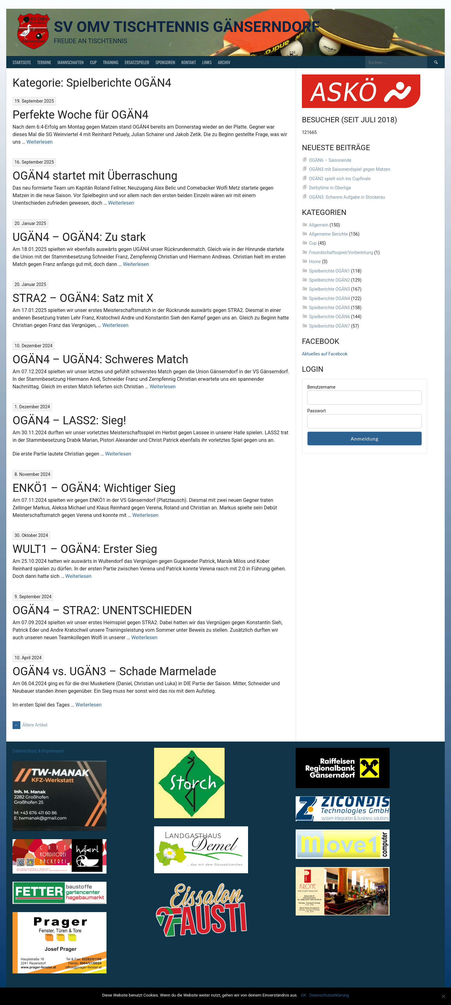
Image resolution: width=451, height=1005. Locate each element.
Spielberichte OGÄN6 (329, 316)
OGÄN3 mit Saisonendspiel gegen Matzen (350, 169)
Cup (93, 62)
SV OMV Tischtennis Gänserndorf (187, 27)
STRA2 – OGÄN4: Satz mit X (83, 298)
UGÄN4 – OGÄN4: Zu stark (79, 237)
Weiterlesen (40, 142)
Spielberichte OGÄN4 (329, 298)
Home (315, 261)
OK (303, 995)
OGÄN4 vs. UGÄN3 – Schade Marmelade (114, 671)
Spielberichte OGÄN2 (329, 280)
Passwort (316, 410)
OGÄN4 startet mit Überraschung (95, 175)
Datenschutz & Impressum (38, 750)
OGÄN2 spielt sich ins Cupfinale (340, 178)
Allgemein (319, 224)
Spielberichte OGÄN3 (329, 289)
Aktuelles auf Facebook (324, 353)
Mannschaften (70, 62)
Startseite (22, 62)
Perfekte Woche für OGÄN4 (80, 114)
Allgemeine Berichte (328, 234)
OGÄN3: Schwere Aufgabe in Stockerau (347, 197)
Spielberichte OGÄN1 (329, 270)
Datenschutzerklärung (329, 995)
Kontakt (188, 62)
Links (207, 62)
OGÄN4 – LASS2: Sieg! (69, 420)
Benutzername (321, 387)
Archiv (224, 62)
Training (110, 62)
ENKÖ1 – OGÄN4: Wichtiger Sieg (94, 488)
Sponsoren (165, 62)
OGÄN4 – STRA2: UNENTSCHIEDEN (102, 610)
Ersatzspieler (137, 62)
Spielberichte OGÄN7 (329, 326)
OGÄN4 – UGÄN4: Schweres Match (100, 359)
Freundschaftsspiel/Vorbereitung (341, 252)
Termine (44, 62)
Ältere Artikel (30, 724)
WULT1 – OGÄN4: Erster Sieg (85, 549)
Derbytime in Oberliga (330, 187)
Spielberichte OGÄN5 (329, 307)
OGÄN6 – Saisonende (330, 160)
